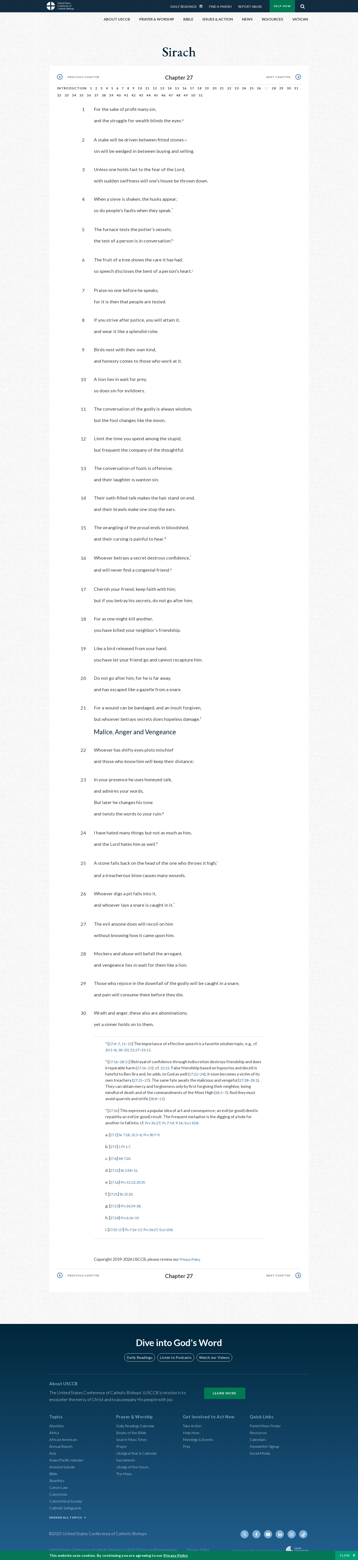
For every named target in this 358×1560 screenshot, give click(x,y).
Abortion (57, 1424)
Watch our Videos (212, 1356)
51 (201, 95)
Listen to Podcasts (176, 1356)
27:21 (114, 1192)
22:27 (137, 1048)
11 (147, 88)
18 (199, 88)
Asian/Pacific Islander (68, 1458)
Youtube (271, 1533)
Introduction (72, 88)
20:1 (109, 1048)
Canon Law (58, 1485)
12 (155, 88)
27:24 (115, 1216)
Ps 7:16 (134, 1228)
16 (184, 88)
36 (89, 95)
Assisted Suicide (63, 1465)
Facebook (260, 1533)
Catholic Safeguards (67, 1506)
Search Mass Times (133, 1437)
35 (81, 95)
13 (162, 88)
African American (64, 1437)
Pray (187, 1444)
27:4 (113, 1042)
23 (236, 88)
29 (281, 88)
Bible (54, 1471)
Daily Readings (184, 6)
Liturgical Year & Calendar (139, 1451)
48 (178, 95)
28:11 (126, 1060)
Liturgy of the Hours (134, 1465)
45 (156, 95)
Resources (259, 1430)
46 (163, 95)
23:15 (150, 1048)
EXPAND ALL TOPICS (65, 1516)
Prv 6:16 (130, 1216)
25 (252, 88)
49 (186, 95)
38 (104, 95)
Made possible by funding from (257, 1549)
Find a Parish (220, 6)
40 (119, 95)
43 (141, 95)
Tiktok (304, 1533)
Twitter (249, 1533)
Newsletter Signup (266, 1444)
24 (244, 88)
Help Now (282, 6)
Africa (54, 1430)
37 (96, 95)
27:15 (115, 1169)
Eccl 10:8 (197, 1121)
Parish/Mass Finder (267, 1424)
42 (134, 95)
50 (193, 95)
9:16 (183, 1121)
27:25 (138, 1078)
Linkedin (282, 1533)
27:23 (115, 1204)
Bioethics (57, 1478)
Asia (53, 1451)
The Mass (124, 1471)
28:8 (154, 1097)
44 (148, 95)
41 (126, 95)
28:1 (257, 1078)
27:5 (114, 1145)
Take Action (193, 1424)
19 (207, 88)
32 (59, 95)
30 (289, 88)
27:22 (194, 1072)
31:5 (139, 1133)
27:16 (114, 1060)
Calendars (259, 1437)
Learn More (225, 1391)
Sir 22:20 (129, 1192)
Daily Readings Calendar (202, 6)
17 (192, 88)
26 (259, 88)
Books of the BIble (132, 1430)
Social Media (261, 1451)
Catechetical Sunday (67, 1499)
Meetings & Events (200, 1437)
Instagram (293, 1533)
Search (302, 5)
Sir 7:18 (126, 1133)
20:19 (147, 1180)
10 (140, 88)
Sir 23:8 (129, 1169)
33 (67, 95)
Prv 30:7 (156, 1133)
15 (177, 88)
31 (296, 88)
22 (229, 88)
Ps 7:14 (170, 1121)
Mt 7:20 (127, 1157)
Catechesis (59, 1492)
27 (148, 1078)
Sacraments (126, 1458)
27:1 (114, 1133)
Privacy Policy (192, 1258)
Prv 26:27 (153, 1121)
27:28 (246, 1078)
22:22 (167, 1066)
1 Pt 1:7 (127, 1145)
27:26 (114, 1109)
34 (74, 95)
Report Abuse (250, 6)
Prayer (122, 1444)
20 (214, 88)
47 (171, 95)
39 (111, 95)
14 (170, 88)
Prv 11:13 (131, 1180)
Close (345, 1555)
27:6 (114, 1157)
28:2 (219, 1091)
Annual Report (62, 1444)
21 (222, 88)
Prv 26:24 (131, 1204)
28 (274, 88)
